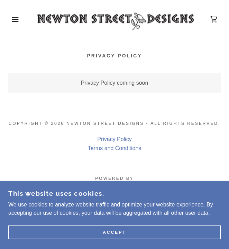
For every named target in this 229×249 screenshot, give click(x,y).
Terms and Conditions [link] (114, 148)
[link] (114, 19)
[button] (15, 19)
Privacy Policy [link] (114, 139)
